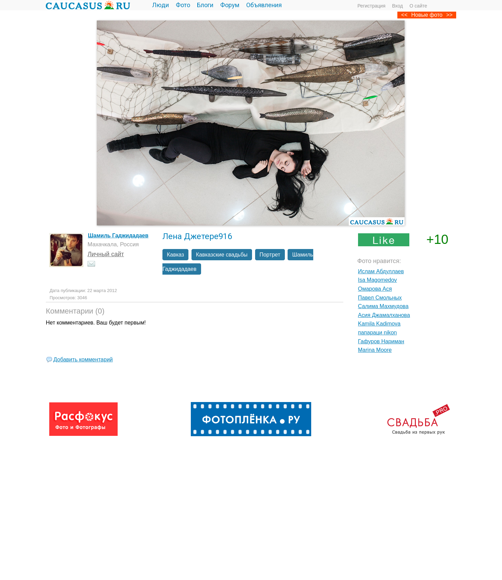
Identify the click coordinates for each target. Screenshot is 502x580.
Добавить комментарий (83, 359)
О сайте (418, 6)
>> (449, 15)
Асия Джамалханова (384, 315)
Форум (229, 5)
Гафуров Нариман (381, 341)
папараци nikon (377, 332)
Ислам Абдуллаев (381, 271)
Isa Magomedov (377, 280)
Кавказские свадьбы (222, 255)
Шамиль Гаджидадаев (118, 235)
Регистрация (371, 6)
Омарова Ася (375, 289)
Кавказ (175, 255)
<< (404, 15)
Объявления (264, 5)
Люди (160, 5)
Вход (397, 6)
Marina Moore (375, 350)
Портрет (270, 255)
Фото (183, 5)
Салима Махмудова (383, 306)
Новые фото (426, 15)
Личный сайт (106, 254)
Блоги (205, 5)
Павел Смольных (380, 298)
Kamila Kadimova (379, 324)
